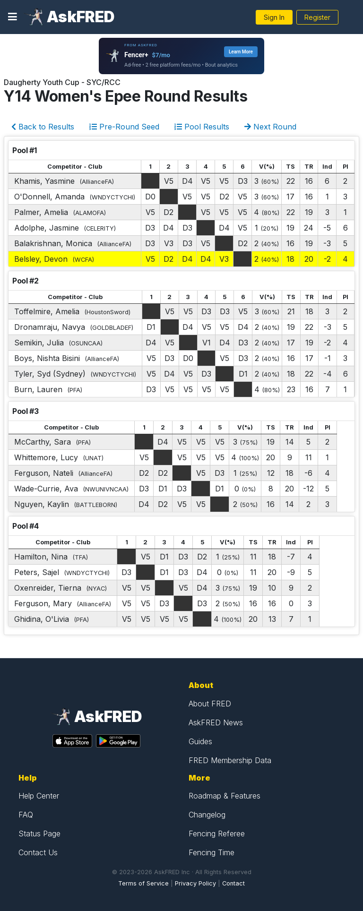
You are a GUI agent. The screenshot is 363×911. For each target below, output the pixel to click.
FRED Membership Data (230, 760)
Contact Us (38, 852)
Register (317, 17)
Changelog (207, 814)
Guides (200, 741)
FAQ (25, 814)
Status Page (39, 833)
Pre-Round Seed (124, 126)
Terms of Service (143, 883)
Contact (233, 883)
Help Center (38, 795)
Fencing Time (211, 852)
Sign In (274, 17)
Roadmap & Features (224, 795)
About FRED (210, 703)
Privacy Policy (195, 883)
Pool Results (201, 126)
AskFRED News (216, 722)
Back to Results (42, 126)
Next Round (270, 126)
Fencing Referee (217, 833)
